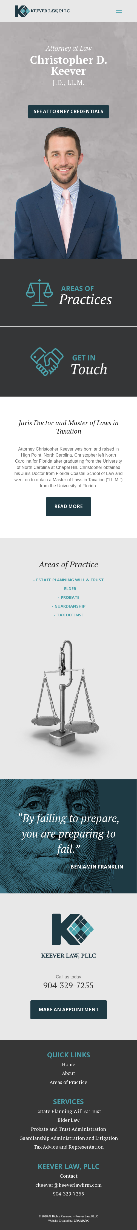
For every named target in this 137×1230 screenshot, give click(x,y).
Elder (70, 588)
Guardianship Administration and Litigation (68, 1138)
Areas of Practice (68, 1082)
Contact (69, 1175)
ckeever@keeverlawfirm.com (68, 1184)
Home (68, 1064)
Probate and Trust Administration (68, 1129)
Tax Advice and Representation (69, 1146)
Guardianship (70, 606)
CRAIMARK (81, 1220)
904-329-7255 (68, 985)
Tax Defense (70, 614)
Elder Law (68, 1120)
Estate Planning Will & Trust (70, 579)
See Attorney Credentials (68, 111)
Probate (70, 597)
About (68, 1073)
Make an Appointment (69, 1009)
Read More (68, 506)
